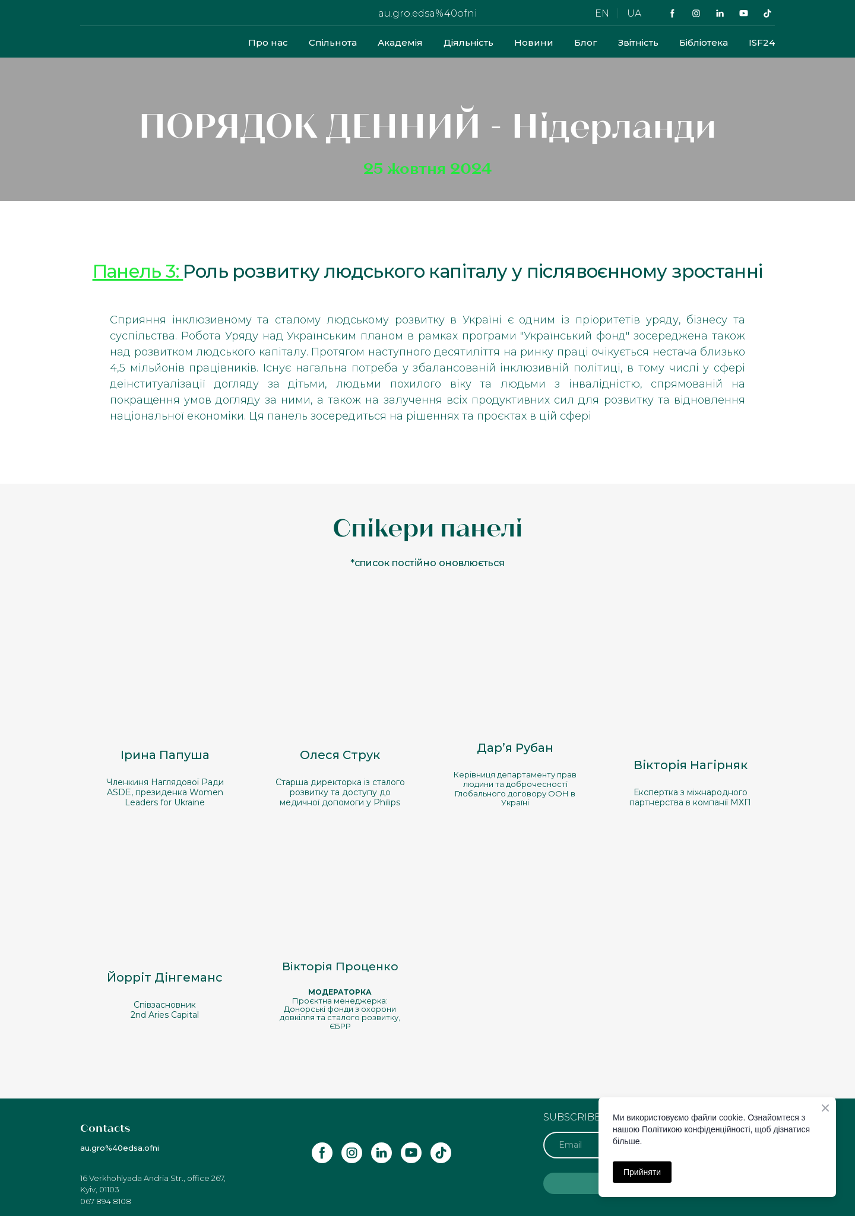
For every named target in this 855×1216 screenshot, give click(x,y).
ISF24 (762, 42)
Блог (585, 42)
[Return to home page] (111, 42)
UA (634, 13)
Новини (533, 42)
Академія (400, 42)
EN (602, 13)
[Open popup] (164, 681)
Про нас (268, 42)
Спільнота (333, 42)
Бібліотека (703, 42)
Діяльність (468, 42)
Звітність (638, 42)
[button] (672, 13)
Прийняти (642, 1172)
